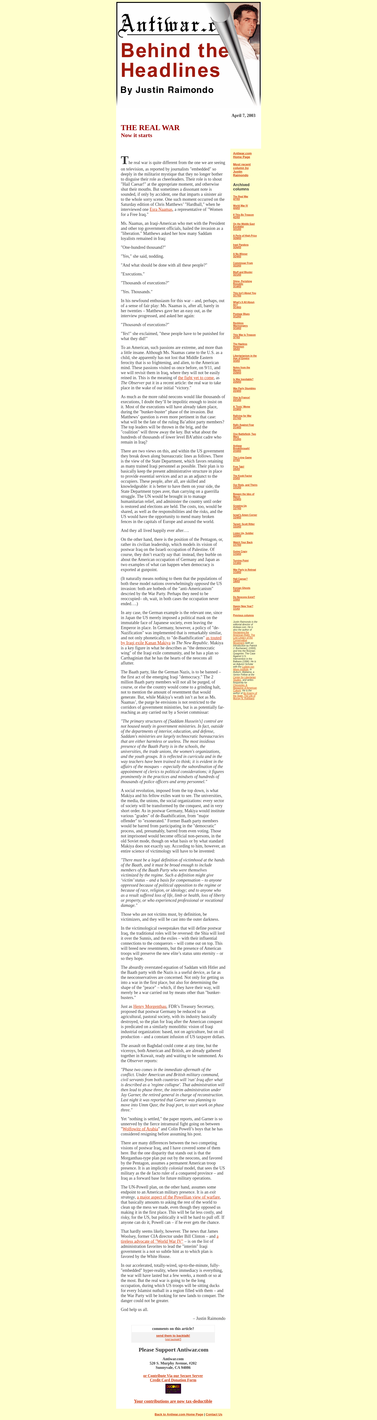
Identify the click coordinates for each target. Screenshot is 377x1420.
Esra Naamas (161, 209)
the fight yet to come (196, 377)
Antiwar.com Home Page (242, 155)
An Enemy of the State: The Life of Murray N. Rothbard (245, 696)
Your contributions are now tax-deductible (173, 1401)
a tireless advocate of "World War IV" (170, 1239)
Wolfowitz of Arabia (140, 1129)
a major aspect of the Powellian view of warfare (178, 1197)
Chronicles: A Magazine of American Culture (245, 688)
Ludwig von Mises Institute (243, 668)
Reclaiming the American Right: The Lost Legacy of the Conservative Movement (244, 637)
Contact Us (214, 1414)
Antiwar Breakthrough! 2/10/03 (241, 448)
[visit (168, 1339)
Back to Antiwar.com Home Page (179, 1414)
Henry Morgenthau (149, 1006)
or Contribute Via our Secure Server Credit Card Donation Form (173, 1378)
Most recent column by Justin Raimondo (242, 170)
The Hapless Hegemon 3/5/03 (240, 347)
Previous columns (243, 615)
